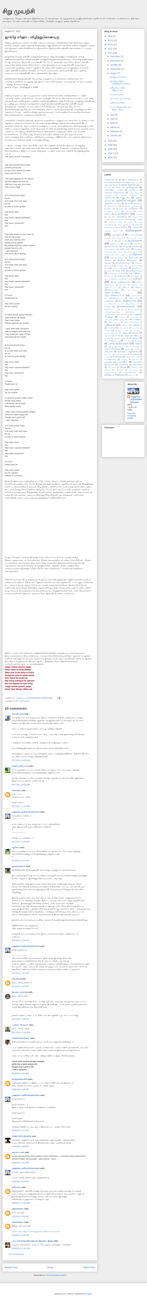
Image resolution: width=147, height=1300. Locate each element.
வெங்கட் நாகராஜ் (20, 992)
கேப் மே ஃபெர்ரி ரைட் (121, 98)
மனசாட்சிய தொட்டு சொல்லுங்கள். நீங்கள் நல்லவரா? (36, 1231)
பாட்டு (107, 330)
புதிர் (116, 333)
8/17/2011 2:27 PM (20, 973)
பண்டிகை (134, 317)
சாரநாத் (107, 255)
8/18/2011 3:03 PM (20, 1146)
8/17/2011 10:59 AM (21, 784)
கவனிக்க (122, 227)
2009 (110, 145)
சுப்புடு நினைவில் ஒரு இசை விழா (121, 108)
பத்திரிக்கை (137, 325)
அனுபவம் (125, 197)
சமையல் (119, 252)
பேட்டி (117, 341)
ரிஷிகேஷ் (117, 357)
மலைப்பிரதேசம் (112, 349)
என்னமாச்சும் (119, 219)
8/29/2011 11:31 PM (21, 1248)
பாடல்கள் (135, 328)
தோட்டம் (133, 298)
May (112, 119)
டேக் (106, 268)
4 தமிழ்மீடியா (132, 180)
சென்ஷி (110, 266)
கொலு (125, 246)
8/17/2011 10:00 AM (21, 760)
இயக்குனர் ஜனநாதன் (130, 206)
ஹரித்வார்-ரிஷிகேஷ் (114, 375)
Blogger (88, 1294)
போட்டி (138, 340)
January (114, 135)
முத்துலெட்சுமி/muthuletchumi (26, 812)
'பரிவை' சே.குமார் (20, 1025)
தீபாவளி (122, 285)
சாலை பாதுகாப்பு (121, 255)
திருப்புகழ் (117, 279)
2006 (110, 157)
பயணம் (111, 328)
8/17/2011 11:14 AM (21, 806)
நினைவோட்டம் (110, 309)
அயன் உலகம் (18, 1152)
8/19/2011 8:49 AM (20, 1216)
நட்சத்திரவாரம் (127, 300)
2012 (110, 48)
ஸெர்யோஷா (130, 372)
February (114, 131)
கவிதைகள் (134, 230)
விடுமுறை (137, 365)
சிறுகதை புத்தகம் (117, 258)
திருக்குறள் (135, 276)
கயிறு (137, 224)
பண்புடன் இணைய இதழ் (114, 319)
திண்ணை (122, 276)
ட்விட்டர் (116, 268)
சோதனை (120, 266)
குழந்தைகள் (135, 240)
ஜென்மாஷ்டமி (110, 372)
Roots (118, 187)
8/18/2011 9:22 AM (20, 1073)
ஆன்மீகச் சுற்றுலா (126, 200)
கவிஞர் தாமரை (117, 102)
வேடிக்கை (134, 370)
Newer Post (11, 1267)
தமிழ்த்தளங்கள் (114, 273)
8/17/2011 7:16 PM (20, 1019)
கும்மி (120, 241)
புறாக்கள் (107, 336)
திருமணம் (128, 279)
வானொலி (123, 365)
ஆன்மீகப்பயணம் (112, 203)
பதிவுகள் (109, 324)
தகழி (125, 268)
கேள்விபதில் (113, 246)
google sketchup (128, 185)
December (115, 56)
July (112, 114)
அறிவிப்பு (108, 195)
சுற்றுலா (107, 263)
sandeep (18, 475)
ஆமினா (15, 847)
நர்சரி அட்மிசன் (118, 304)
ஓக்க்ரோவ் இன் (115, 222)
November (115, 60)
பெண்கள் (134, 338)
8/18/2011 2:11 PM (20, 1130)
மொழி (107, 357)
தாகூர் (140, 273)
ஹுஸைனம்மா (18, 866)
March (113, 127)
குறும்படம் (115, 244)
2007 (110, 153)
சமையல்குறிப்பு (133, 252)
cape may (108, 185)
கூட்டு (126, 244)
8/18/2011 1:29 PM (20, 1089)
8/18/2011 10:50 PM (21, 1203)
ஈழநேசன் (133, 208)
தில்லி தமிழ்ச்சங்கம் (121, 282)
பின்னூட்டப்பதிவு (122, 330)
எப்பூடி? (135, 217)
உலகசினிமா (122, 213)
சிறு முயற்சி (18, 11)
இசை (127, 203)
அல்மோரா (133, 190)
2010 (110, 141)
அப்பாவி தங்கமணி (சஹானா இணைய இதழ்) (32, 1241)
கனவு (114, 235)
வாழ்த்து (108, 362)
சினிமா (107, 260)
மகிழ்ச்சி (138, 344)
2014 (110, 40)
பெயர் (107, 341)
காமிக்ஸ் (107, 238)
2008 (110, 149)
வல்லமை (135, 359)
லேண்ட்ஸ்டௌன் (132, 357)
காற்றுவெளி (120, 238)
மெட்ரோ (108, 354)
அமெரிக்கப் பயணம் (114, 190)
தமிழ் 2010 (120, 271)
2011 (110, 53)
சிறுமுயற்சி (133, 258)
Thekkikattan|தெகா (21, 1038)
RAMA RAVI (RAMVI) (21, 1136)
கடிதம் (130, 222)
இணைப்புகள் (112, 206)
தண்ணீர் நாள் (137, 268)
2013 (110, 44)
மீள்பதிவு (108, 352)
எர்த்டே (107, 219)
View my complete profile (131, 415)
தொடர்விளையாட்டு (114, 295)
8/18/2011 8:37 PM (20, 1162)
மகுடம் (111, 346)
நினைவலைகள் (126, 306)
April (112, 123)
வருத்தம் (124, 359)
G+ (117, 185)
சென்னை (138, 263)
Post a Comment (16, 1254)
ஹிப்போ (131, 375)
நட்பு (106, 304)
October (114, 65)
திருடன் (107, 279)
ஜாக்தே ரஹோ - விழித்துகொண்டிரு (120, 82)
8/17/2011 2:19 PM (20, 940)
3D (120, 180)
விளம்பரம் (135, 367)
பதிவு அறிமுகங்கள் (131, 322)
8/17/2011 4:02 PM (20, 986)
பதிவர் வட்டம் (114, 322)
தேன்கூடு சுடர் (110, 287)
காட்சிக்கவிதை (133, 235)
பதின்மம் (124, 325)
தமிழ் (109, 271)
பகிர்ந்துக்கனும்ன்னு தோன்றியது (116, 314)
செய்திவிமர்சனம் (123, 263)
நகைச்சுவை (109, 301)
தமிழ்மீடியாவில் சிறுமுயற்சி (118, 89)
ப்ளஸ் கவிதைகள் (118, 343)
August (113, 73)
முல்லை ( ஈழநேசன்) (127, 351)
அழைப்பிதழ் (134, 193)
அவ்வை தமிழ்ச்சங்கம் (114, 193)
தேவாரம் (135, 285)
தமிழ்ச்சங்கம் (136, 270)
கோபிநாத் (16, 979)
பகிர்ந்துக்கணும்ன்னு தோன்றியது (119, 312)
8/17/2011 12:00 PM (21, 842)
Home (50, 1267)
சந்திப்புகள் (125, 249)
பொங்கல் (127, 341)
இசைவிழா (138, 203)
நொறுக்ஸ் (135, 309)
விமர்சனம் (112, 367)
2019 (110, 36)
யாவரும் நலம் (117, 94)
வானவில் (122, 362)
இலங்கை (119, 208)
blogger (119, 182)
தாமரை (110, 276)
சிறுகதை (137, 254)
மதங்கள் (121, 346)
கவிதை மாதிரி (111, 231)
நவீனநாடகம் (134, 304)
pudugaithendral (19, 1079)
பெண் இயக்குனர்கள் (124, 336)
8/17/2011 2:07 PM (20, 860)
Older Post (89, 1267)
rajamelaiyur (18, 1209)
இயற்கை (107, 208)
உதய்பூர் (128, 211)
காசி (122, 235)
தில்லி (138, 278)
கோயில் (135, 246)
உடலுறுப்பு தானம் (112, 211)
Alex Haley (108, 182)
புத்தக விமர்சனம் (130, 333)
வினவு (107, 370)
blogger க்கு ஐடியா (132, 182)
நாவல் (107, 307)
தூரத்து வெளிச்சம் (118, 77)
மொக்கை (134, 354)
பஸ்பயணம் (123, 328)
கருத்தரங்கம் (109, 227)
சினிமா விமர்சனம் (21, 701)
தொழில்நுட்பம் (116, 298)
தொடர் (126, 287)
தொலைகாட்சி (136, 295)
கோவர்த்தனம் (109, 249)
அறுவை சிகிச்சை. (129, 195)
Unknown (16, 790)
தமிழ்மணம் (128, 273)
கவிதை (135, 227)
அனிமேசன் (109, 198)
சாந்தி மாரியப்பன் (20, 766)
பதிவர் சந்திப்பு (135, 319)
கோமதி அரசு (18, 714)
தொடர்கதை (132, 290)
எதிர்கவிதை (121, 217)
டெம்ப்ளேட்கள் (133, 266)
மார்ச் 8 (136, 349)
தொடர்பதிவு (112, 292)
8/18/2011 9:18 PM (20, 1181)
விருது (123, 367)
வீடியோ (120, 370)
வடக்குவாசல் (110, 359)
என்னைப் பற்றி (135, 219)
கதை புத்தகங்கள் (124, 224)
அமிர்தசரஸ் (132, 187)
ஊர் (109, 217)
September (115, 69)
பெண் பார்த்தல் (120, 338)
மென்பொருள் (120, 354)
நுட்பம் (124, 309)
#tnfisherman (109, 180)
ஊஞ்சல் (139, 214)
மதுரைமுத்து (134, 346)
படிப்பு (122, 317)
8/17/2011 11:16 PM (21, 1032)
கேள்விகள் (138, 244)
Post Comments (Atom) (55, 1275)
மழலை (127, 349)
